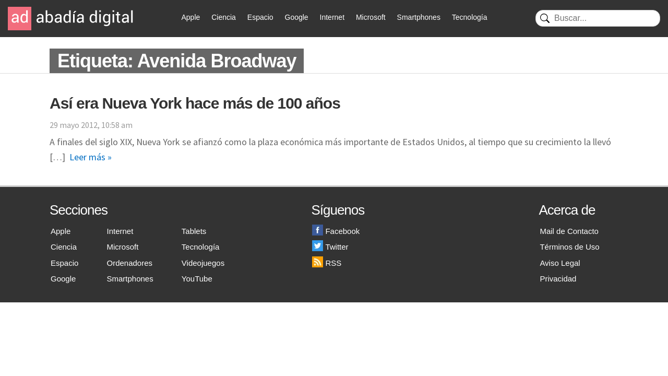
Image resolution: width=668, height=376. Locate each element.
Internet (332, 17)
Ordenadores (130, 262)
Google (296, 17)
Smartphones (418, 17)
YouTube (197, 278)
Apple (191, 17)
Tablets (194, 231)
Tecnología (469, 17)
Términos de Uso (569, 246)
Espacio (260, 17)
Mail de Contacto (569, 231)
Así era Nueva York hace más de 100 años (195, 103)
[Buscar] (597, 18)
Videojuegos (203, 262)
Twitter (330, 246)
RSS (326, 262)
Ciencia (223, 17)
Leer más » (90, 157)
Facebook (336, 231)
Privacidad (558, 278)
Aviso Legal (560, 262)
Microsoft (371, 17)
